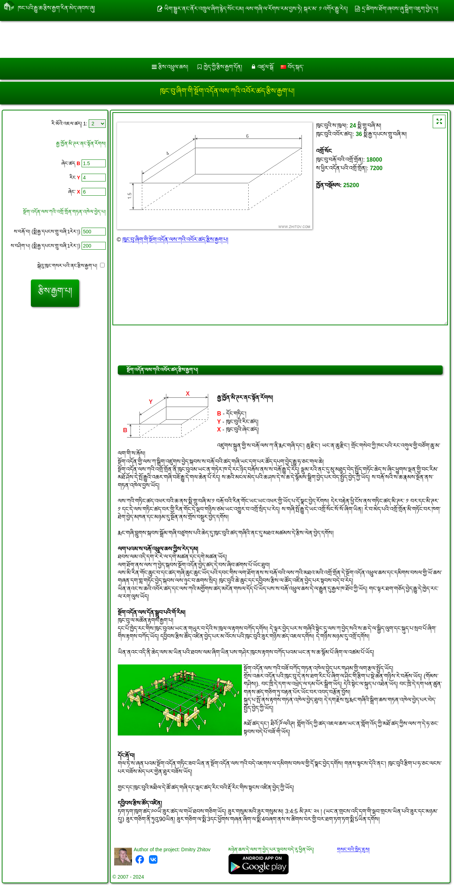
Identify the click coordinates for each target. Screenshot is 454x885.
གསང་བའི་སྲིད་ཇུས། (353, 849)
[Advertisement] (215, 39)
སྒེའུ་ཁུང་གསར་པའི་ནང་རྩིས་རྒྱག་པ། (71, 265)
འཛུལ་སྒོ (265, 67)
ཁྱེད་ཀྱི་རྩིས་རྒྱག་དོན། (223, 67)
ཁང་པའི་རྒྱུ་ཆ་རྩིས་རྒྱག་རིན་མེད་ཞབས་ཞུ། (56, 6)
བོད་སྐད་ (292, 67)
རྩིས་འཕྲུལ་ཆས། (173, 67)
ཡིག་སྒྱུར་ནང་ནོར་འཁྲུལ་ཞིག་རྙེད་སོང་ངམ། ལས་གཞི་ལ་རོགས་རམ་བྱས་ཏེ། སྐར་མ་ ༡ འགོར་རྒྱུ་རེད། (256, 9)
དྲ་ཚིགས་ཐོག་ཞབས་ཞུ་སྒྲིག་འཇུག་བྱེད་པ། (400, 9)
